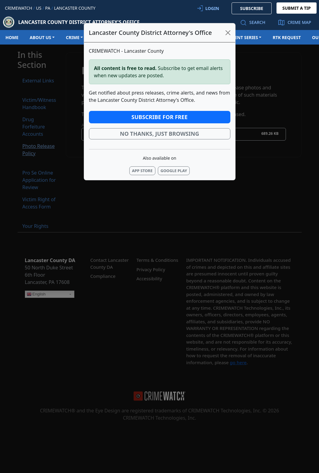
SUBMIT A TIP (296, 8)
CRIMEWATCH (18, 8)
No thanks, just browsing (159, 133)
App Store (142, 170)
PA (47, 8)
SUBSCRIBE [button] (251, 8)
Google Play (174, 170)
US (38, 8)
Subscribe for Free (159, 117)
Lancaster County (74, 8)
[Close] (228, 33)
